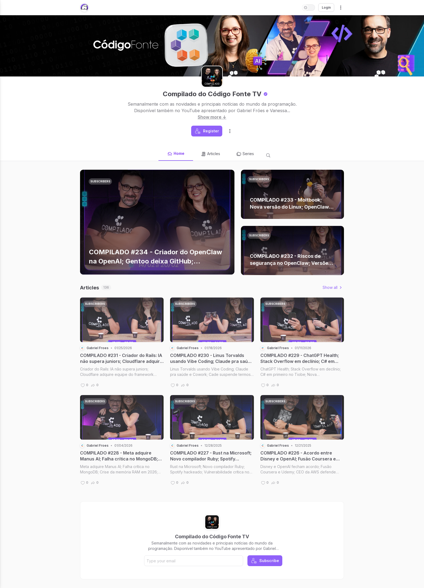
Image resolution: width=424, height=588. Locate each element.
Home (175, 154)
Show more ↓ (212, 117)
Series (245, 154)
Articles (210, 154)
